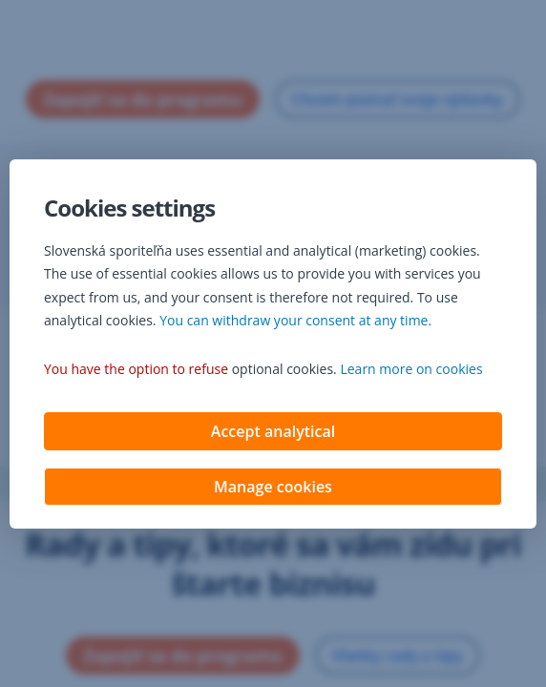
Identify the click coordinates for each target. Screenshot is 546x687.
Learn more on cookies (411, 371)
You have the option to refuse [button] (136, 371)
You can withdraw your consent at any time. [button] (295, 322)
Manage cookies (273, 488)
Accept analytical (273, 433)
